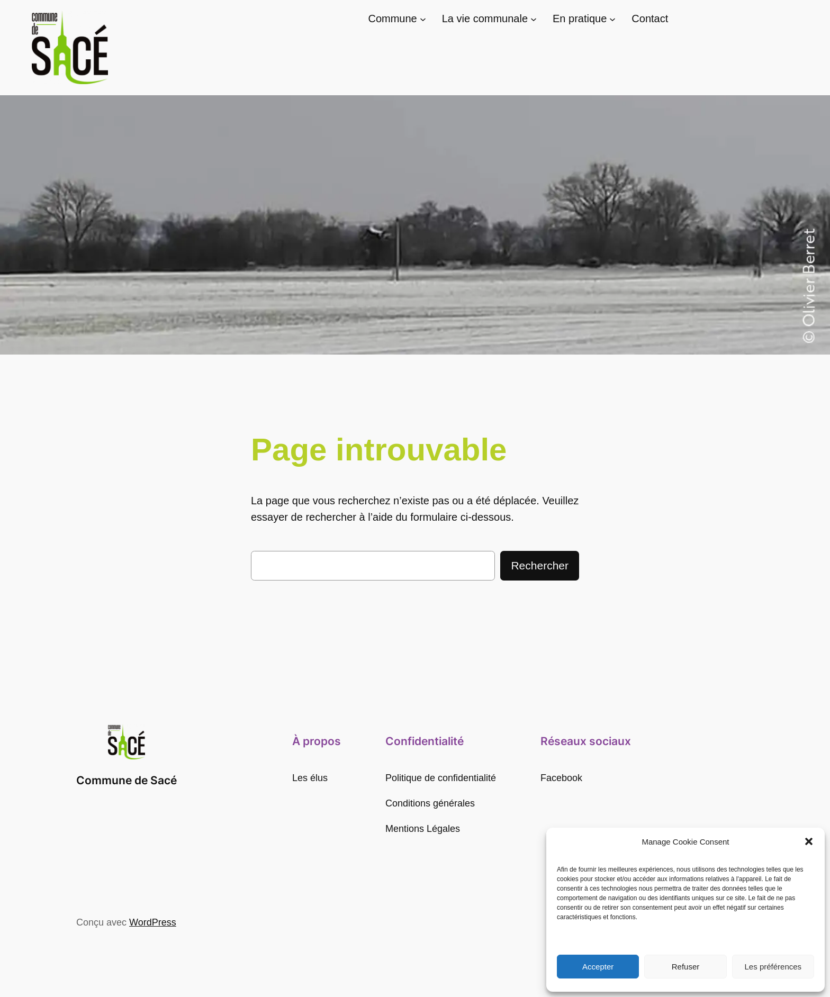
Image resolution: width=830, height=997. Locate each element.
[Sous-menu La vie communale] (533, 19)
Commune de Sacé (126, 780)
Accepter (598, 966)
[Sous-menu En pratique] (612, 19)
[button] (809, 841)
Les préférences (773, 966)
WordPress (152, 922)
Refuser (686, 966)
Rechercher (540, 565)
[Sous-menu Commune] (423, 19)
